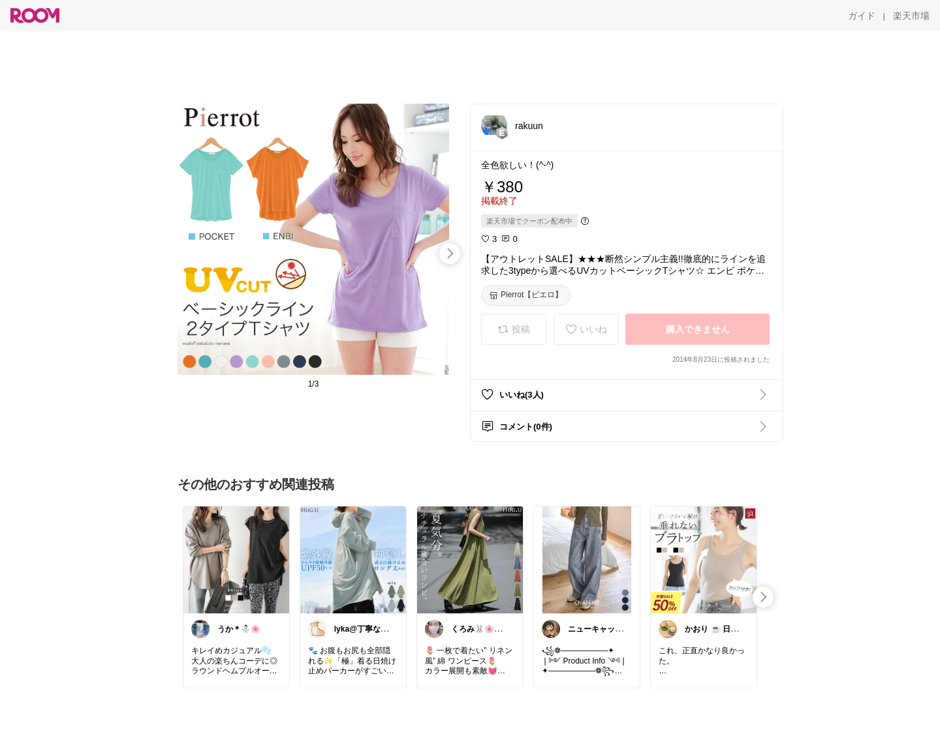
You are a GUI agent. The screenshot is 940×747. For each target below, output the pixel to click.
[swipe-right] (449, 253)
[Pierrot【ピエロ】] (526, 295)
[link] (236, 559)
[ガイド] (861, 16)
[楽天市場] (911, 16)
